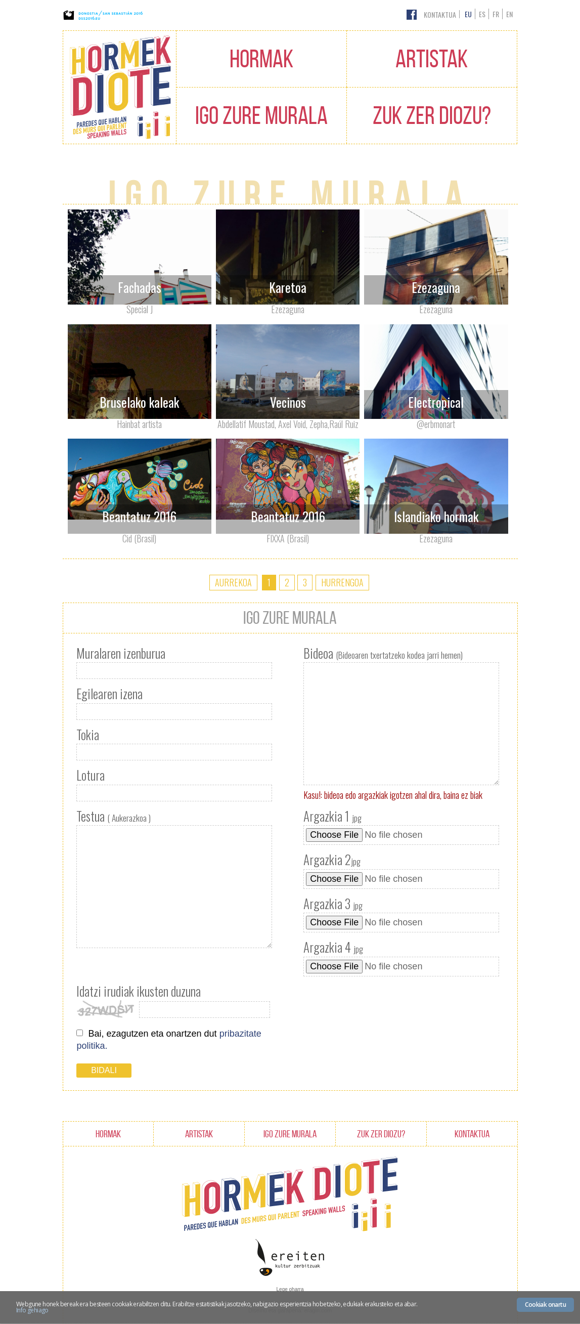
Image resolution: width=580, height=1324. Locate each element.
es (482, 14)
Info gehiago (32, 1310)
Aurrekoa (233, 582)
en (509, 14)
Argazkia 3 (333, 903)
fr (496, 14)
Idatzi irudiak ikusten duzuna (138, 991)
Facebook (412, 15)
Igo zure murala (261, 115)
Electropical (436, 402)
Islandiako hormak (436, 516)
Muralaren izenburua (120, 653)
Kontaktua (440, 14)
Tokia (87, 735)
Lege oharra (290, 1289)
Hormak (261, 58)
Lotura (90, 775)
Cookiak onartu (545, 1304)
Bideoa (383, 653)
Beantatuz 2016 (139, 516)
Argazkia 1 (332, 816)
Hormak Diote (119, 87)
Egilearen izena (109, 694)
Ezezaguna (436, 287)
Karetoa (287, 287)
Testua (113, 816)
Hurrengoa (342, 582)
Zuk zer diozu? (432, 115)
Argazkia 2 (332, 859)
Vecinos (288, 402)
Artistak (431, 58)
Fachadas (139, 287)
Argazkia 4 (333, 947)
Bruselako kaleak (139, 402)
